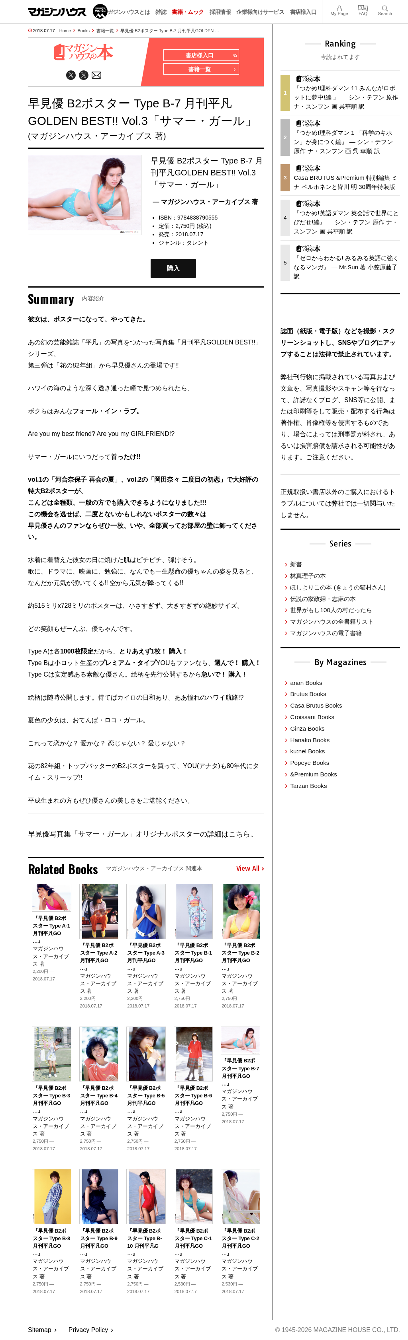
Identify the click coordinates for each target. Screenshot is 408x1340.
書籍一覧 (105, 30)
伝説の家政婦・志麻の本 (323, 598)
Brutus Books (308, 693)
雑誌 (160, 12)
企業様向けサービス (260, 12)
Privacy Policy (88, 1330)
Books (84, 30)
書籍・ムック (188, 12)
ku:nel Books (307, 751)
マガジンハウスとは (126, 12)
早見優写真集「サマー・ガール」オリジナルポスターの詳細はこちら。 (142, 835)
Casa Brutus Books (316, 705)
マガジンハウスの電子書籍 (326, 633)
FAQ (363, 7)
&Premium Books (313, 774)
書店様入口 (303, 12)
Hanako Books (310, 740)
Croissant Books (312, 717)
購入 (173, 269)
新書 (296, 564)
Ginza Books (307, 728)
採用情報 (220, 12)
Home (65, 30)
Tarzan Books (308, 785)
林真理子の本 (308, 575)
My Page (339, 7)
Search (385, 7)
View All (250, 869)
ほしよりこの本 (337, 587)
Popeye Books (309, 762)
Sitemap (39, 1330)
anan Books (306, 682)
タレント (197, 243)
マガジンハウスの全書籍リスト (332, 621)
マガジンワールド (68, 11)
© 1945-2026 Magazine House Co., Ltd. (337, 1330)
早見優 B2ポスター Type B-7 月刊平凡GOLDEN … (169, 30)
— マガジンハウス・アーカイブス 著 (205, 202)
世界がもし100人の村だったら (331, 610)
